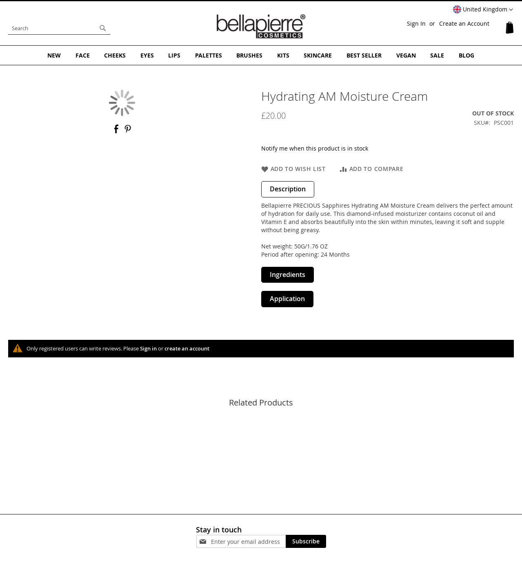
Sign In (416, 23)
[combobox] (59, 28)
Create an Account (464, 23)
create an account (186, 348)
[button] (483, 9)
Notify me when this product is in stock (314, 148)
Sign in (148, 348)
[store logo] (261, 26)
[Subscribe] (306, 541)
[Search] (103, 28)
